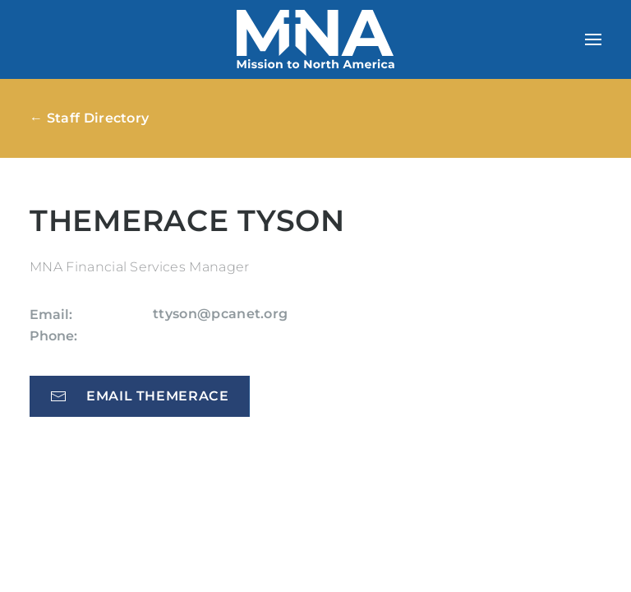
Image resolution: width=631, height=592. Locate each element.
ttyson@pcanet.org (220, 313)
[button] (593, 39)
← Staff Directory (89, 118)
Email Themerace (139, 396)
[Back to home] (315, 39)
